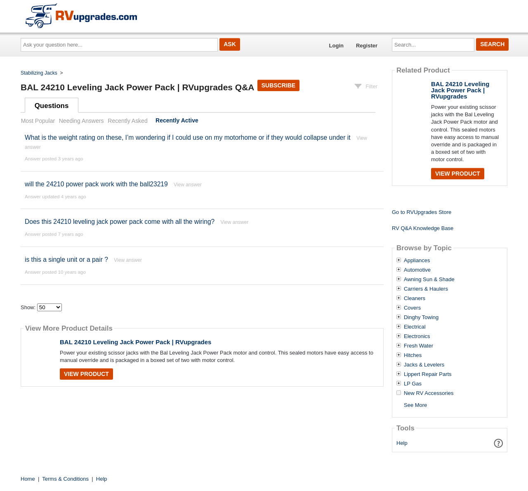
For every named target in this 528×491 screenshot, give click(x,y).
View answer (188, 185)
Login (336, 45)
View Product (86, 374)
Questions (52, 106)
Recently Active (177, 120)
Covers (412, 308)
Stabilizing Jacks (39, 73)
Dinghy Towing (421, 317)
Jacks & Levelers (424, 365)
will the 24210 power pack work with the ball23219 (96, 184)
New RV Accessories (428, 393)
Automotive (417, 270)
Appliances (417, 260)
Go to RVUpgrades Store (421, 212)
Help (402, 443)
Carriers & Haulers (426, 289)
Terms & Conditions (65, 479)
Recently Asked (127, 120)
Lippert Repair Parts (428, 374)
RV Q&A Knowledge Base (422, 228)
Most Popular (38, 120)
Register (366, 45)
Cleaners (414, 298)
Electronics (417, 336)
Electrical (415, 327)
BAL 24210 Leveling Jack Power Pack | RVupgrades (135, 341)
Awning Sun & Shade (429, 279)
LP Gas (413, 384)
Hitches (413, 355)
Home (28, 479)
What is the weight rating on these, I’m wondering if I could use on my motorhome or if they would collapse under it (188, 137)
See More (415, 405)
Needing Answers (81, 120)
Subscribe (278, 85)
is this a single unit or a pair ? (66, 259)
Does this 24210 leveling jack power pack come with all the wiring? (121, 221)
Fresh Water (418, 346)
